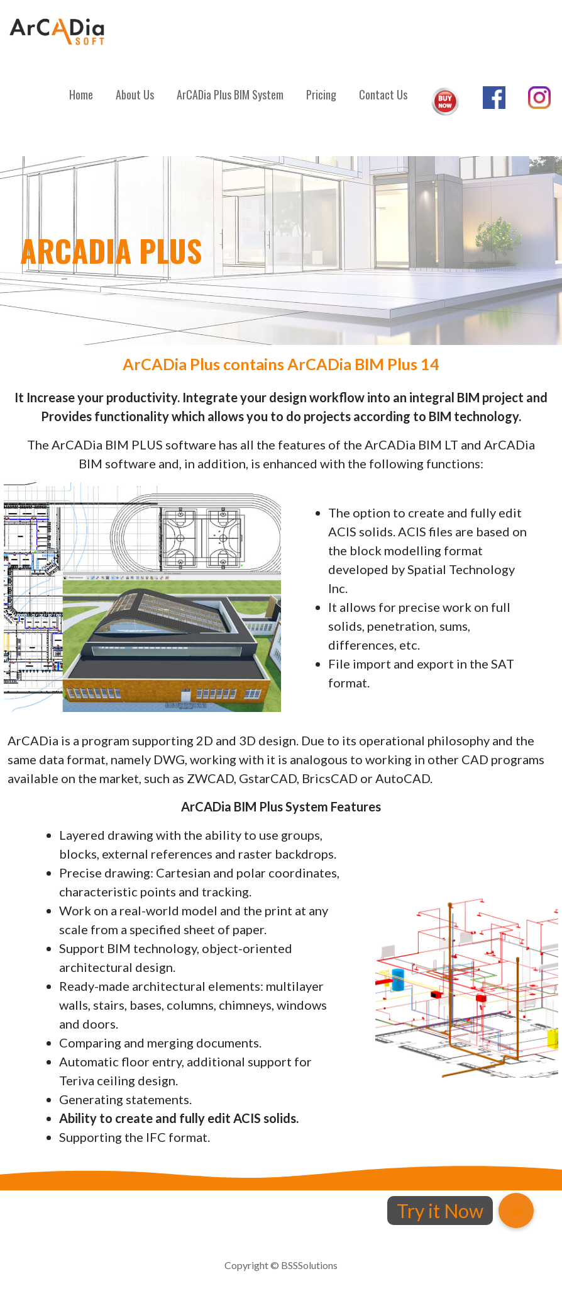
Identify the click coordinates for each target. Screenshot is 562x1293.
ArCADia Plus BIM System (230, 94)
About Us (135, 94)
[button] (516, 1210)
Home (81, 94)
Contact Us (383, 94)
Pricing (321, 94)
